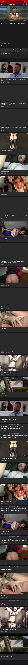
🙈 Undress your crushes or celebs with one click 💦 (14, 1)
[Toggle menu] (1, 4)
